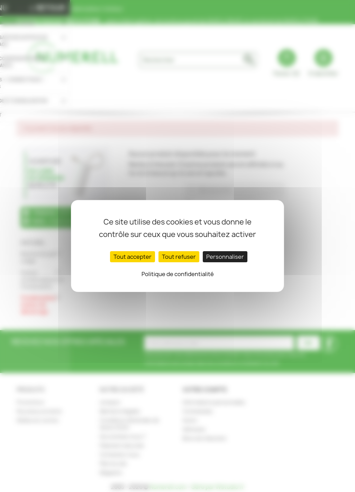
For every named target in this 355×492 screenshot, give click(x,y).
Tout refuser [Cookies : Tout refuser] (179, 257)
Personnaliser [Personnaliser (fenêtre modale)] (225, 257)
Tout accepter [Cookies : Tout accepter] (132, 257)
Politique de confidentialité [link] (178, 274)
